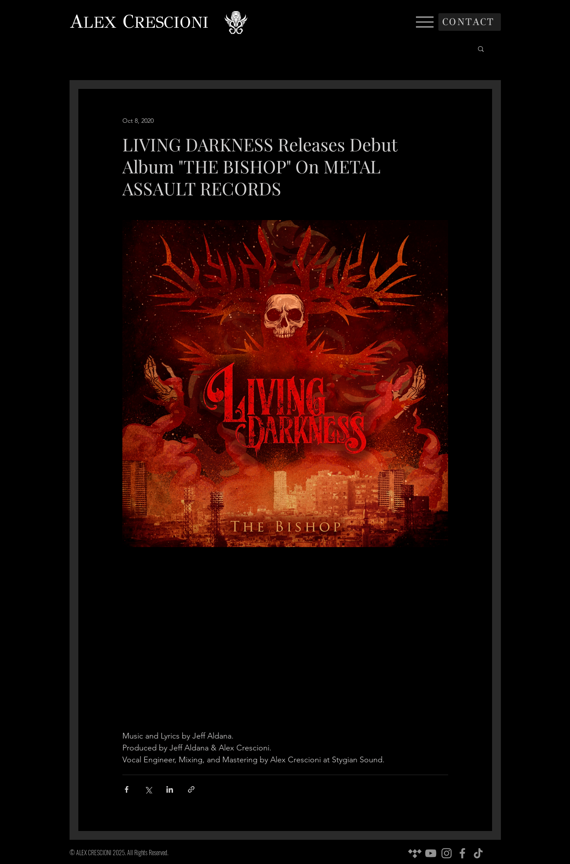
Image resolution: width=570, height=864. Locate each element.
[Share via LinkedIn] (169, 789)
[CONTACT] (469, 22)
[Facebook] (462, 853)
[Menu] (425, 21)
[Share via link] (191, 789)
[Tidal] (415, 853)
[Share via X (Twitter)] (148, 789)
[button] (481, 48)
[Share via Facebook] (126, 789)
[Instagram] (446, 853)
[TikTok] (478, 853)
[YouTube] (431, 853)
